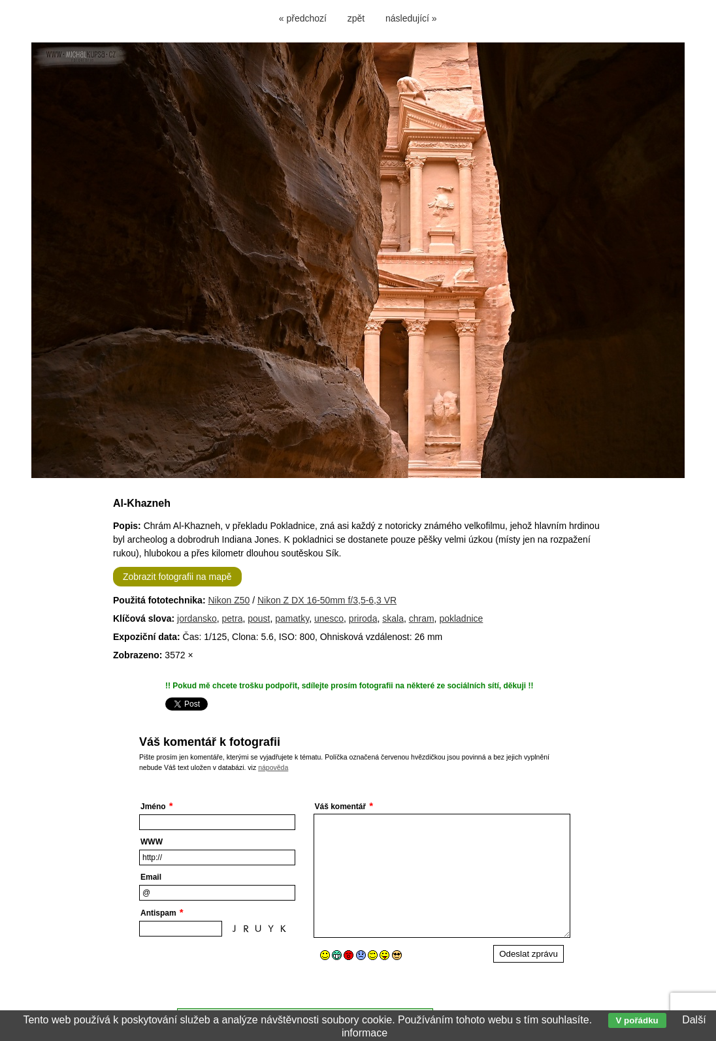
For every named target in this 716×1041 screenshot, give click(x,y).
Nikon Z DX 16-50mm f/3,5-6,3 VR (327, 600)
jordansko (197, 618)
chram (421, 618)
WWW (151, 841)
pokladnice (461, 618)
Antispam (158, 913)
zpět (356, 18)
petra (232, 618)
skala (393, 618)
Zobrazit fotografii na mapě (177, 576)
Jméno (153, 806)
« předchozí (303, 18)
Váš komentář (340, 806)
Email (150, 877)
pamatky (292, 618)
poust (259, 618)
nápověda (273, 767)
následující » (411, 18)
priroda (363, 618)
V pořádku (637, 1020)
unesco (329, 618)
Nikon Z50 (229, 600)
